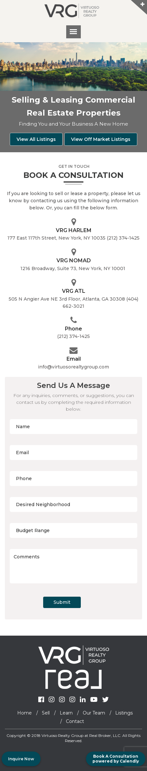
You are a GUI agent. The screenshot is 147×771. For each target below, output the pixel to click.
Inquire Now (21, 758)
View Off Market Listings (100, 139)
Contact (75, 721)
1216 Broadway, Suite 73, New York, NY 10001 (73, 268)
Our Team (94, 713)
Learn (66, 713)
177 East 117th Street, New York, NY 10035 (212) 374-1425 (73, 238)
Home (24, 713)
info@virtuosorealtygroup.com (73, 367)
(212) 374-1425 (73, 336)
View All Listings (36, 139)
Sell (46, 713)
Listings (124, 713)
